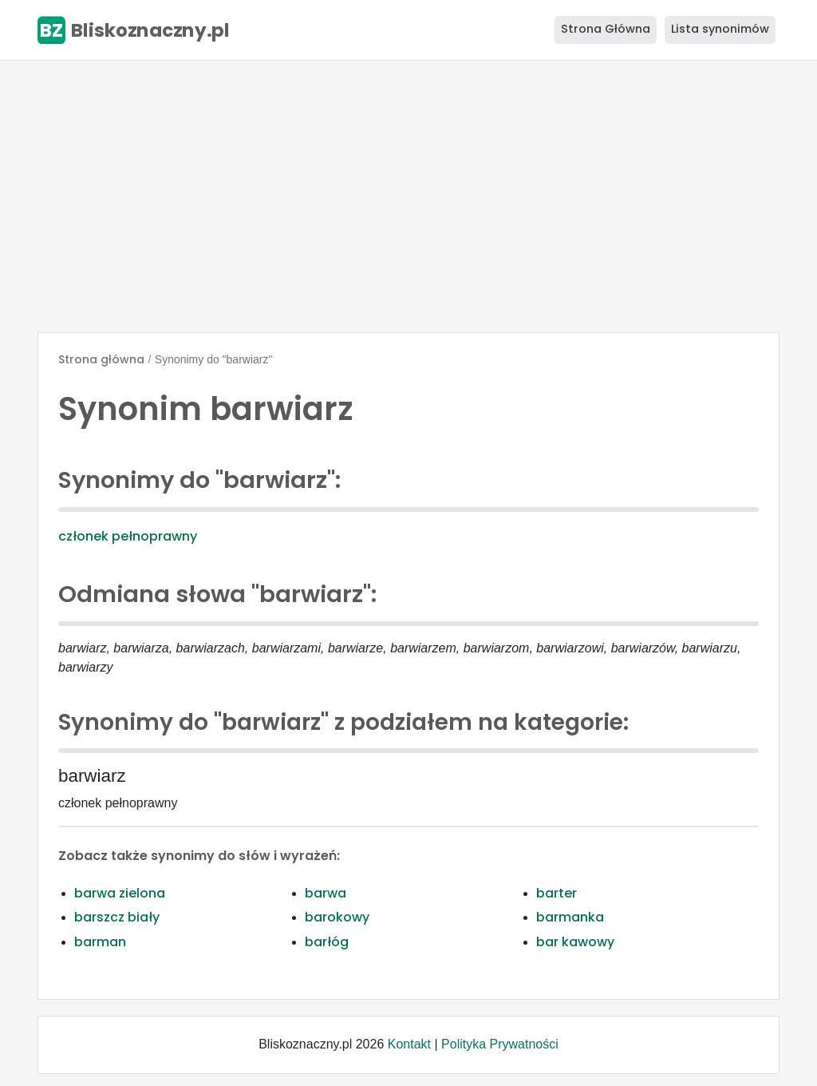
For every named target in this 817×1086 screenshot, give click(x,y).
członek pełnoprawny (127, 536)
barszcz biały (117, 917)
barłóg (327, 942)
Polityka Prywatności (499, 1044)
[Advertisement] (408, 196)
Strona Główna (605, 29)
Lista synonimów (720, 29)
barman (100, 942)
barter (556, 893)
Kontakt (409, 1044)
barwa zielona (119, 893)
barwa (325, 893)
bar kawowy (575, 942)
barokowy (337, 917)
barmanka (570, 917)
